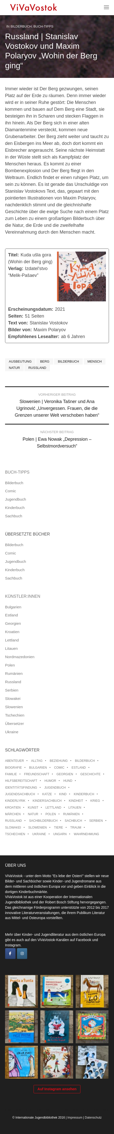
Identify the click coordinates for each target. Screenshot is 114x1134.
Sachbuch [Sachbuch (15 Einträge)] (73, 820)
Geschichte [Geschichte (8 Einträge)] (90, 774)
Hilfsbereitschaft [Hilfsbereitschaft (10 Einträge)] (21, 781)
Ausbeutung (20, 361)
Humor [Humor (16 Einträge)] (50, 781)
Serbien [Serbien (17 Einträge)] (96, 820)
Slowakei (12, 698)
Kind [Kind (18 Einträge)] (63, 794)
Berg (44, 361)
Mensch (95, 361)
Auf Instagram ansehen (57, 1089)
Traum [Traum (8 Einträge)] (75, 827)
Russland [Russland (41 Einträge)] (13, 820)
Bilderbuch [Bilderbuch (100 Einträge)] (85, 761)
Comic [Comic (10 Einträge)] (59, 767)
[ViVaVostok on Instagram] (22, 953)
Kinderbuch (14, 507)
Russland (37, 368)
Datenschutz (93, 1117)
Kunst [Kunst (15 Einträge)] (33, 807)
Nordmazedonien (20, 657)
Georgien (13, 623)
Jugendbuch (15, 499)
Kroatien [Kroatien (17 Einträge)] (13, 807)
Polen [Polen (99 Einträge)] (50, 814)
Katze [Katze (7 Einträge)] (47, 794)
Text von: (18, 322)
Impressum (74, 1117)
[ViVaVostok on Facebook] (10, 953)
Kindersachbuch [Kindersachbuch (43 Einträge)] (47, 801)
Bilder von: (20, 329)
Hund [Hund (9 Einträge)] (67, 781)
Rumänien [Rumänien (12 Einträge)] (71, 814)
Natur (14, 368)
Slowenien (14, 707)
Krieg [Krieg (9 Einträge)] (95, 801)
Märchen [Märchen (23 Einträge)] (13, 814)
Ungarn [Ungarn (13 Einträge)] (60, 834)
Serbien (11, 690)
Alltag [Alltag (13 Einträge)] (36, 761)
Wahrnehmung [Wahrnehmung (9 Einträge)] (86, 834)
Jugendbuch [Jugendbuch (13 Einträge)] (55, 787)
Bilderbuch (21, 26)
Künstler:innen (22, 596)
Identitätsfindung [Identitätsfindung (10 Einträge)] (21, 787)
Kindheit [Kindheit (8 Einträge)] (76, 801)
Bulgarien (13, 607)
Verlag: (15, 268)
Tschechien (14, 715)
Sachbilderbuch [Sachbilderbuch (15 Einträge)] (43, 820)
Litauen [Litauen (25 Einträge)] (74, 807)
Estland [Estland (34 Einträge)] (79, 767)
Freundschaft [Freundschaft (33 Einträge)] (36, 774)
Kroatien (12, 632)
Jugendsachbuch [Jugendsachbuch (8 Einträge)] (20, 794)
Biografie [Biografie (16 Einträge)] (13, 767)
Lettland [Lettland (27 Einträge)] (53, 807)
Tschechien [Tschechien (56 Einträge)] (15, 834)
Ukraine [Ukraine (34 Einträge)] (39, 834)
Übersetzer (14, 723)
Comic (10, 491)
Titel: (13, 254)
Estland (11, 615)
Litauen (11, 648)
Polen (10, 665)
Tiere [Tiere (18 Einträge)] (58, 827)
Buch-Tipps (43, 26)
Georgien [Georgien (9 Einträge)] (64, 774)
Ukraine (11, 732)
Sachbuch (13, 516)
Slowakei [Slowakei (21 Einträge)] (13, 827)
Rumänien (14, 673)
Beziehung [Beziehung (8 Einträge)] (59, 761)
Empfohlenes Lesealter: (33, 336)
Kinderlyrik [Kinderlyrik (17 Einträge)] (15, 801)
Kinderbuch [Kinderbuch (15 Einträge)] (84, 794)
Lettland (12, 640)
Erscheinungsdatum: (30, 309)
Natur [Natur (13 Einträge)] (33, 814)
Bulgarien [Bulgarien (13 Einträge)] (38, 767)
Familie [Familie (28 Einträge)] (11, 774)
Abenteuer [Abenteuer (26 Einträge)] (14, 761)
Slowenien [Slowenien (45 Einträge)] (37, 827)
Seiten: (15, 316)
